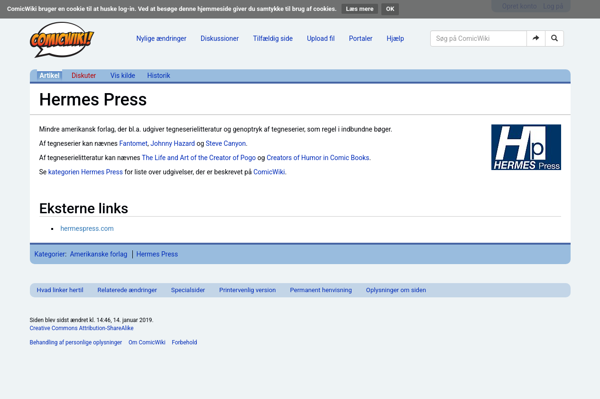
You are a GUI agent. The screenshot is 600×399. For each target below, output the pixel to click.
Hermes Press (157, 254)
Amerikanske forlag (98, 254)
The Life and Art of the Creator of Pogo (199, 158)
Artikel (50, 75)
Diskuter (84, 75)
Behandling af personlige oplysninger (76, 342)
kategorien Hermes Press (85, 172)
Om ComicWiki (147, 342)
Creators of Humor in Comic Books (318, 158)
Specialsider (188, 290)
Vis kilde (123, 75)
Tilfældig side (273, 38)
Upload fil (320, 38)
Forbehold (184, 342)
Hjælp (395, 38)
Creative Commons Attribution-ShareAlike (82, 328)
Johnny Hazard (172, 143)
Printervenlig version (247, 290)
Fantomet (134, 143)
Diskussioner (220, 38)
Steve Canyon (226, 143)
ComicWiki (269, 172)
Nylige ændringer (162, 38)
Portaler (361, 38)
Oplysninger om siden (396, 290)
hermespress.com (86, 228)
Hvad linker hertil (60, 290)
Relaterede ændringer (127, 290)
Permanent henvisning (320, 290)
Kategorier (50, 254)
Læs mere (360, 8)
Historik (159, 75)
